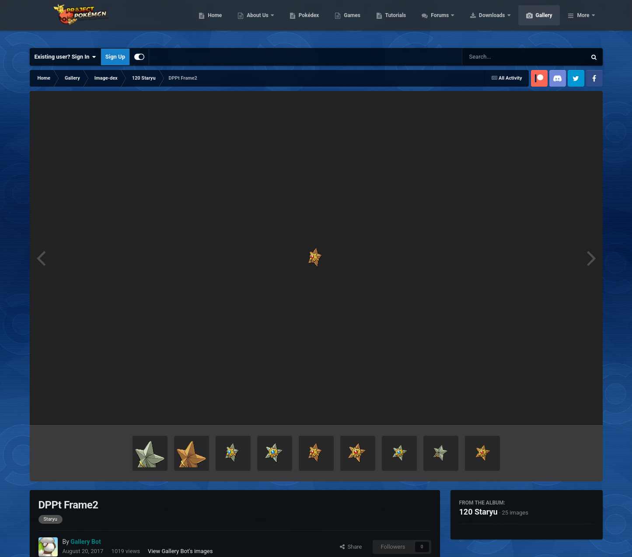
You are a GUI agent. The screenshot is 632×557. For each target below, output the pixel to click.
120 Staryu (478, 511)
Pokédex (350, 22)
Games (393, 22)
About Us (299, 22)
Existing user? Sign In (65, 57)
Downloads (534, 22)
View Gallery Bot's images (180, 551)
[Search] (502, 57)
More (583, 22)
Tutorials (437, 22)
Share (351, 546)
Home (256, 22)
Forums (481, 22)
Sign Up (115, 56)
